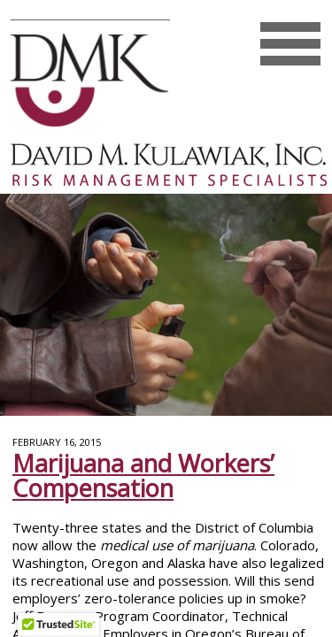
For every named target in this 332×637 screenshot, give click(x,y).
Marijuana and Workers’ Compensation (143, 476)
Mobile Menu (290, 61)
